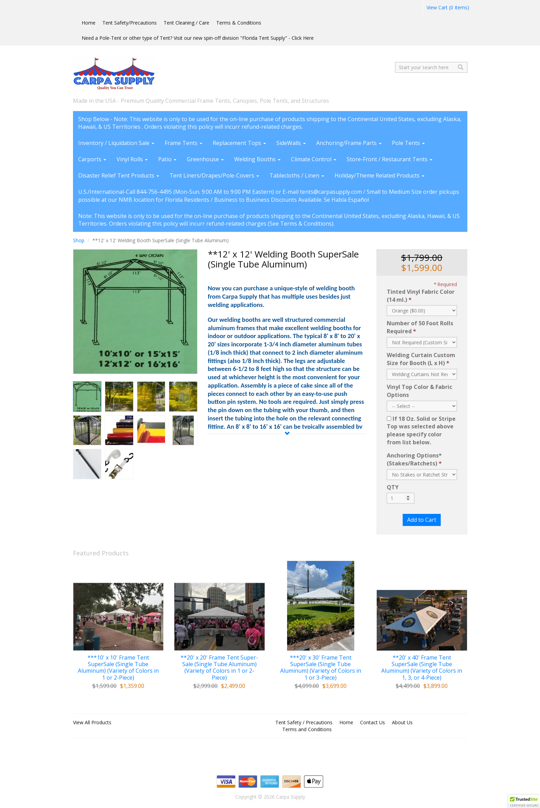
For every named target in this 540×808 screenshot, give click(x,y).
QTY (393, 487)
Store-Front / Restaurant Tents (389, 159)
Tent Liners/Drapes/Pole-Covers (214, 175)
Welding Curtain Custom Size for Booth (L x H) (421, 359)
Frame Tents (183, 143)
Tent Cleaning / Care (186, 22)
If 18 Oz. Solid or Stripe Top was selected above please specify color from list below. (421, 430)
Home (88, 22)
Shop (78, 240)
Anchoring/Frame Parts (349, 143)
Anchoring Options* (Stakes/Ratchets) (414, 459)
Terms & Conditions (238, 22)
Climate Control (313, 159)
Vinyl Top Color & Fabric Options (419, 391)
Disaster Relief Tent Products (118, 175)
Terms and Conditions (307, 729)
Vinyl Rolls (132, 159)
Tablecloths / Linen (296, 175)
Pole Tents (408, 143)
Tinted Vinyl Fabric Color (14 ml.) (421, 295)
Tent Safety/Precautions (129, 22)
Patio (167, 159)
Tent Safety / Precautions (303, 722)
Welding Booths (257, 159)
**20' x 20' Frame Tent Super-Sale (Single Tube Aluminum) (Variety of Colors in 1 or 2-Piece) (219, 667)
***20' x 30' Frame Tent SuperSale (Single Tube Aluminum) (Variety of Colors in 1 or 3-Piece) (320, 667)
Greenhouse (205, 159)
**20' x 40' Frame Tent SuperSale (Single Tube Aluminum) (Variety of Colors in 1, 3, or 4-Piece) (421, 667)
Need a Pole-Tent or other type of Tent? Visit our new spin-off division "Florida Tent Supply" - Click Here (198, 38)
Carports (92, 159)
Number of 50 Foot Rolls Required (420, 327)
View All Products (92, 722)
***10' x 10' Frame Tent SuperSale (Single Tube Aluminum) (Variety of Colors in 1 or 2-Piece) (118, 667)
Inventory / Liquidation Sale (116, 143)
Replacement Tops (239, 143)
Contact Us (372, 722)
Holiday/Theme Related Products (379, 175)
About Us (402, 722)
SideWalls (291, 143)
